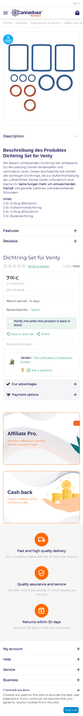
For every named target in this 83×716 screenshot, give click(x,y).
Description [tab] (40, 136)
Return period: (16, 301)
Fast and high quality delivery (41, 551)
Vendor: (26, 358)
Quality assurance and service (41, 584)
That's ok (71, 710)
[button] (42, 334)
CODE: (67, 266)
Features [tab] (40, 231)
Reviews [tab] (40, 241)
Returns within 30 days (41, 622)
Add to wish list (20, 334)
